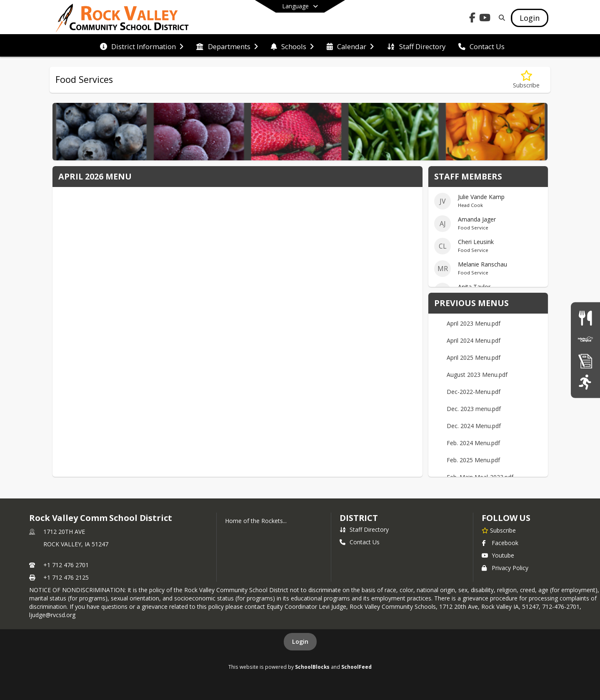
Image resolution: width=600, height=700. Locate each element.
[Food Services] (585, 318)
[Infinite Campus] (585, 339)
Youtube (498, 555)
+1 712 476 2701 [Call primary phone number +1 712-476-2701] (66, 565)
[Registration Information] (585, 361)
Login (300, 641)
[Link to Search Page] (500, 18)
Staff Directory (364, 529)
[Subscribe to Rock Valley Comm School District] (499, 530)
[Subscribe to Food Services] (526, 79)
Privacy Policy (505, 568)
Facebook (500, 543)
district (359, 517)
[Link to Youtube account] (485, 19)
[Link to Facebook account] (472, 19)
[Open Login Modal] (529, 18)
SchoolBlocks (312, 666)
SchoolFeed (356, 666)
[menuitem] (142, 46)
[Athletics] (585, 382)
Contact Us (360, 542)
